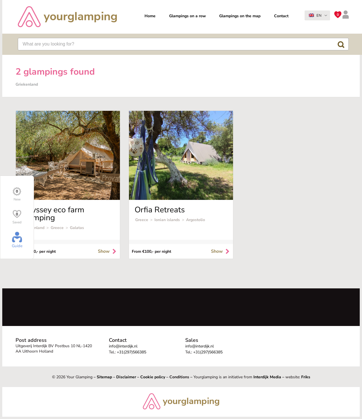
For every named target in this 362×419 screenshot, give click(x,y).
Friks (305, 377)
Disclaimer (126, 377)
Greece (57, 227)
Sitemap (104, 377)
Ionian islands (167, 220)
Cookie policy (152, 377)
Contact (281, 16)
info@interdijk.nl (123, 346)
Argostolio (195, 220)
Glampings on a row (187, 16)
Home (150, 16)
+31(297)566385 (131, 352)
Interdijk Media (267, 377)
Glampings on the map (239, 16)
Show (107, 251)
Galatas (77, 227)
